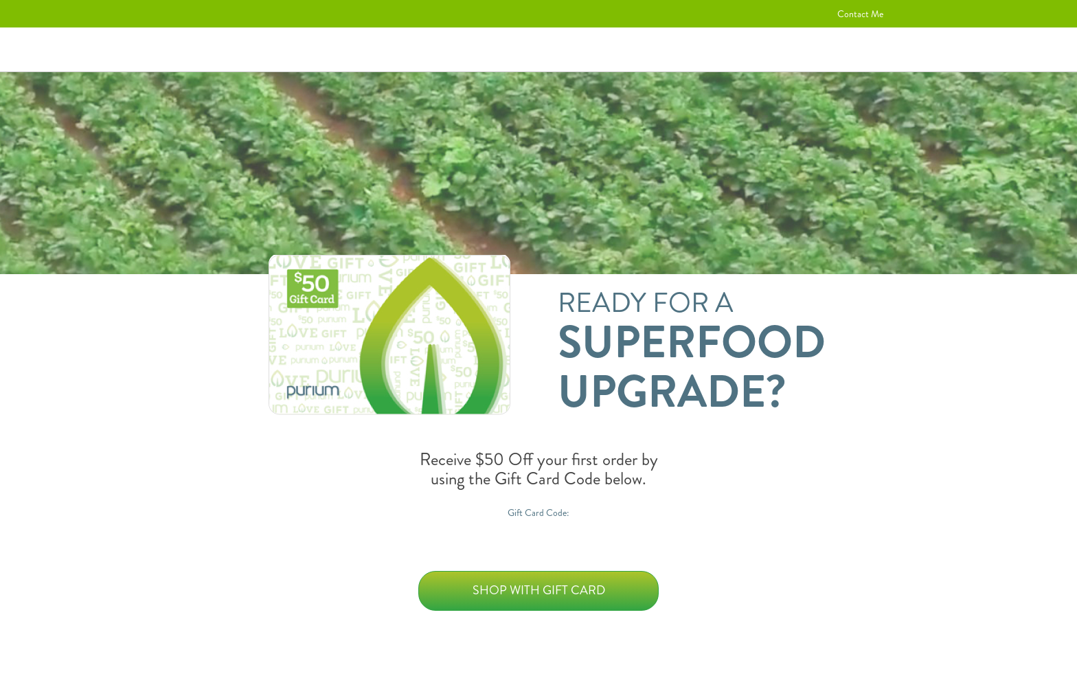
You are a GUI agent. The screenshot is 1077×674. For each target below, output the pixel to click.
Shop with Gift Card (539, 590)
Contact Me (860, 14)
